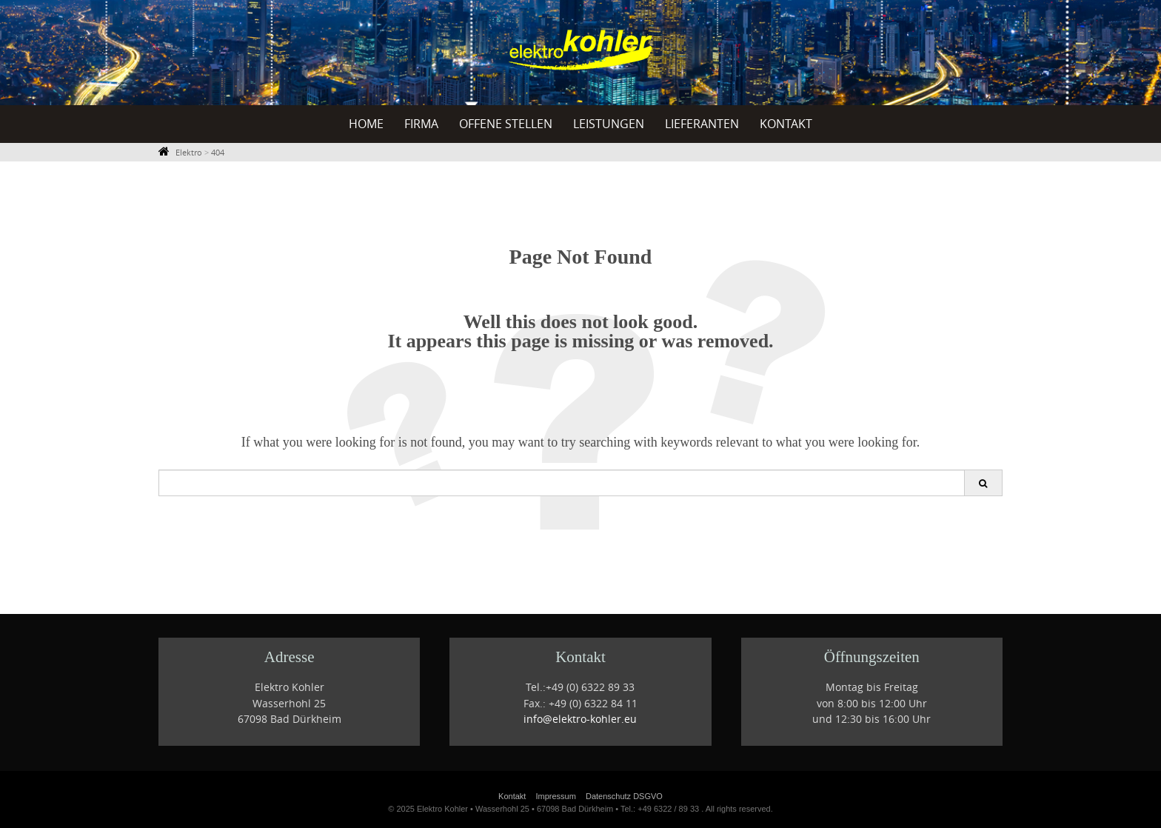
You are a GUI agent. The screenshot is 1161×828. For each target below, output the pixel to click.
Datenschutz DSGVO (624, 796)
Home (366, 124)
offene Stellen (505, 124)
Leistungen (608, 124)
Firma (421, 124)
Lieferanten (702, 124)
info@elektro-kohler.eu (580, 719)
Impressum (555, 796)
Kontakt (786, 124)
